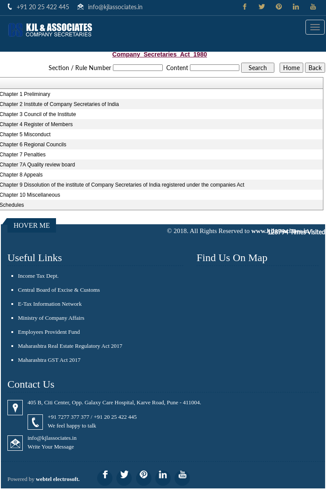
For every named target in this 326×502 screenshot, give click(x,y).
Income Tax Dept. (38, 275)
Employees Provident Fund (49, 332)
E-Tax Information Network (50, 303)
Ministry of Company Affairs (51, 318)
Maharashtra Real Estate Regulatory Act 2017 (70, 346)
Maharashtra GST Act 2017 (49, 360)
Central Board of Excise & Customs (59, 289)
